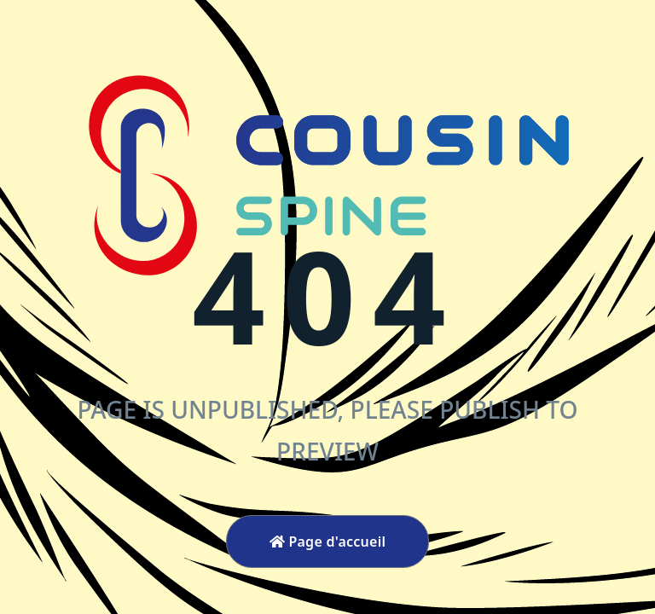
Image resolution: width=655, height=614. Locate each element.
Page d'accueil (328, 541)
